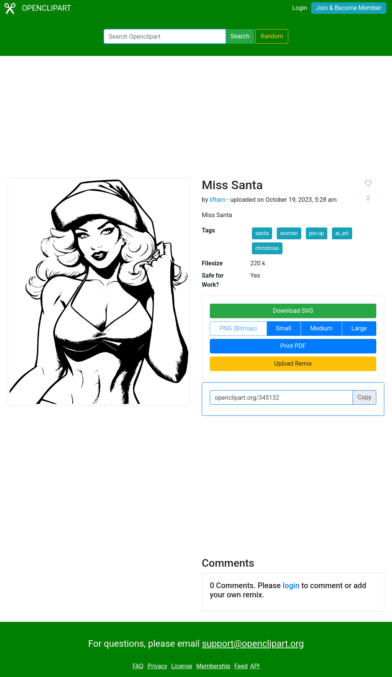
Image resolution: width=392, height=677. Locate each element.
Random (271, 36)
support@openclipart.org (253, 643)
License (181, 666)
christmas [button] (267, 248)
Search (239, 36)
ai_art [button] (342, 233)
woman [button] (289, 233)
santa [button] (262, 233)
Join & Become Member (348, 7)
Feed (241, 666)
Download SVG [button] (293, 310)
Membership (213, 666)
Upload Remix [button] (293, 363)
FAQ (138, 666)
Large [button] (359, 328)
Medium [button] (321, 328)
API (255, 666)
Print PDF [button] (293, 346)
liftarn (217, 199)
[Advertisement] (196, 120)
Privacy (157, 666)
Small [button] (283, 328)
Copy (364, 397)
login (291, 585)
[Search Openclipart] (165, 36)
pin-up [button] (316, 233)
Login (299, 7)
